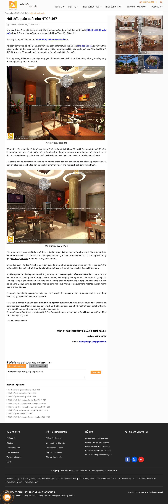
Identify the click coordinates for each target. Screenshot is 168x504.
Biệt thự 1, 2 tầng (28, 479)
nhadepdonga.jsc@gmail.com (92, 341)
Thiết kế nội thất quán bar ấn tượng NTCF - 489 (26, 403)
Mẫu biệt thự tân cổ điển (106, 479)
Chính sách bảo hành (54, 448)
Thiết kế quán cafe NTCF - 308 (19, 413)
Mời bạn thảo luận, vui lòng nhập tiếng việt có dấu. (46, 374)
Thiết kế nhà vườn (32, 482)
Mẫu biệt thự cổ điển (68, 479)
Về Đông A (11, 438)
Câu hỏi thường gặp (54, 457)
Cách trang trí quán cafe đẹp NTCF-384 (23, 389)
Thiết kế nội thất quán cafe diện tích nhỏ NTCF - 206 (28, 416)
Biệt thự (73, 7)
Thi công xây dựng (14, 457)
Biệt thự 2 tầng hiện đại (47, 479)
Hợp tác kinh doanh (54, 452)
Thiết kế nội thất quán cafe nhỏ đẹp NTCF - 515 (26, 399)
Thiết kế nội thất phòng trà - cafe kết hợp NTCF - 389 (28, 406)
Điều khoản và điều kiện (55, 443)
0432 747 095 (104, 447)
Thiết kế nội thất (114, 7)
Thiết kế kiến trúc (91, 7)
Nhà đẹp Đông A (84, 46)
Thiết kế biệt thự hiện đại (146, 479)
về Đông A (157, 7)
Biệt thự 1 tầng (13, 479)
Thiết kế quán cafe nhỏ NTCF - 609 (21, 393)
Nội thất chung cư (126, 479)
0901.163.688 (146, 2)
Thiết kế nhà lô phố (14, 482)
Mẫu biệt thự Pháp (86, 479)
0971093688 (104, 443)
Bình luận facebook (38, 366)
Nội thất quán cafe (37, 13)
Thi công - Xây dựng (137, 7)
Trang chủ (59, 7)
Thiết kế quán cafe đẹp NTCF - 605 (21, 396)
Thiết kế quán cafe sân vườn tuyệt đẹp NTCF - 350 (27, 410)
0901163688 (103, 439)
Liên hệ (9, 462)
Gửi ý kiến (96, 372)
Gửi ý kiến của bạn (16, 366)
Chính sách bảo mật (54, 438)
